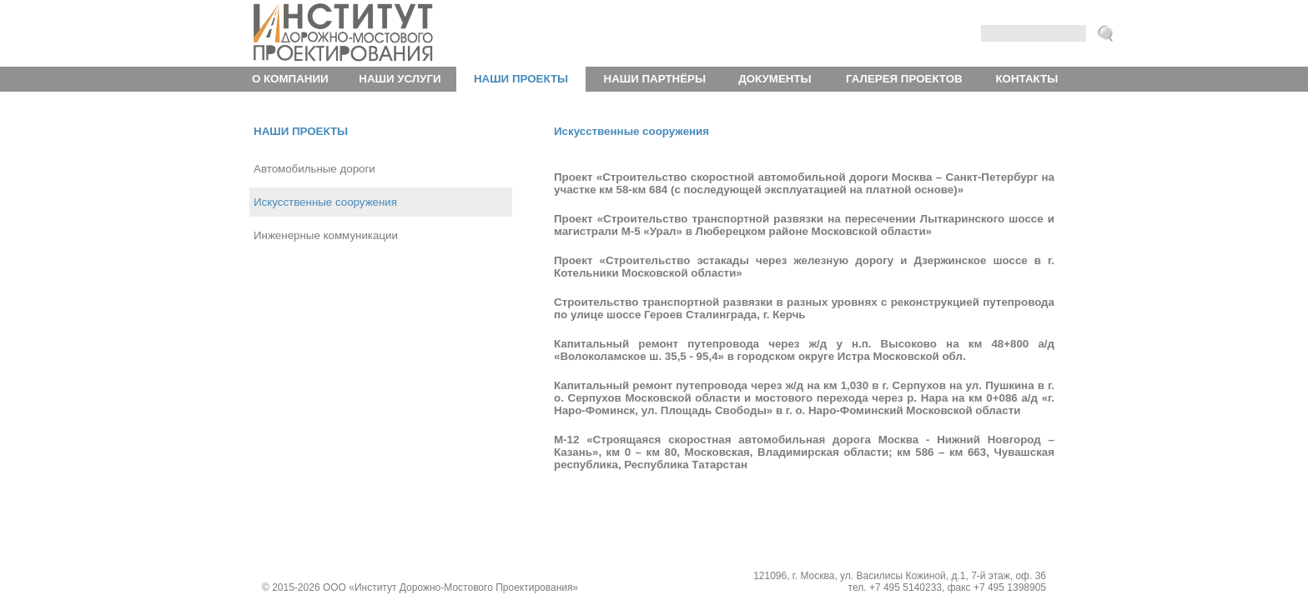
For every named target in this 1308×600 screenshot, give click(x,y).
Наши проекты (521, 78)
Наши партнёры (655, 78)
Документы (774, 78)
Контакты (1026, 78)
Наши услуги (399, 78)
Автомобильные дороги (314, 168)
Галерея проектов (904, 78)
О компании (290, 78)
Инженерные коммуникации (326, 235)
